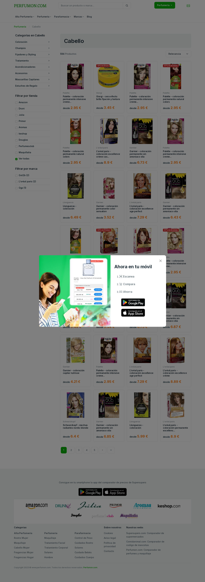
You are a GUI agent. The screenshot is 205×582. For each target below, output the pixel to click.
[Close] (160, 260)
